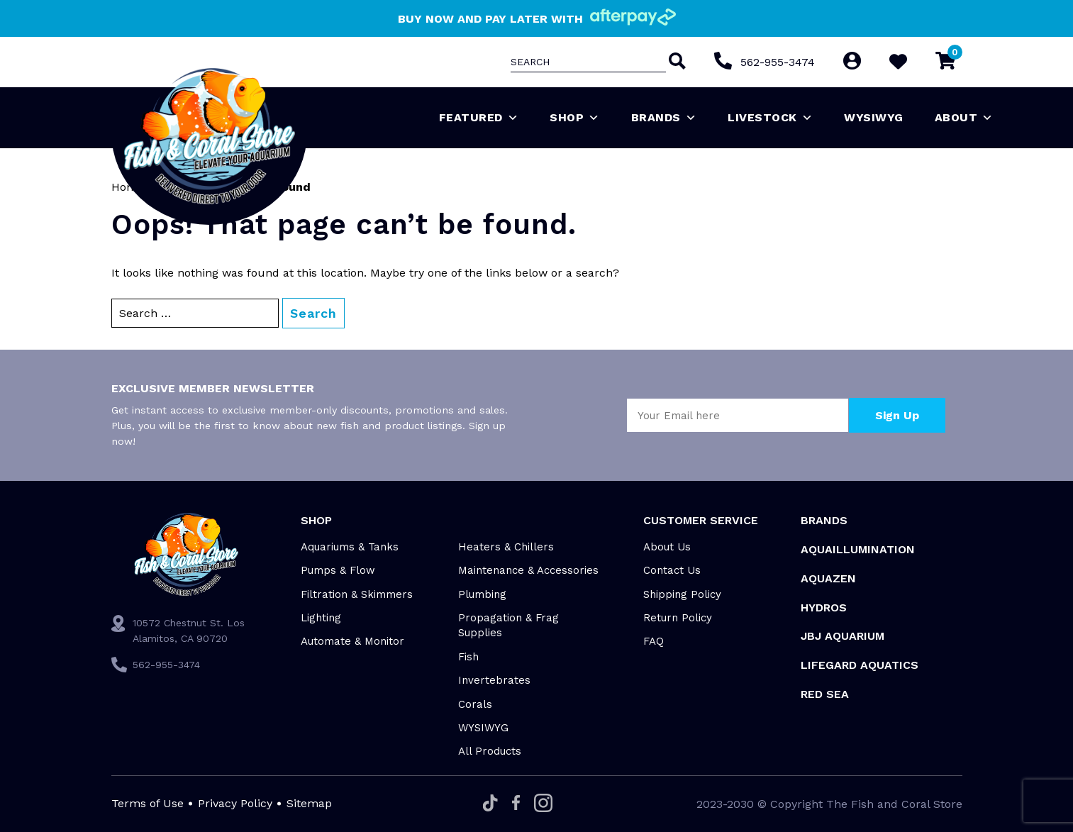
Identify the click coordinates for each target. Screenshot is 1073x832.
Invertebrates (494, 680)
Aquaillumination (858, 549)
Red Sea (825, 694)
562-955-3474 (777, 62)
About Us (667, 546)
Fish (468, 656)
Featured (479, 118)
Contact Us (672, 570)
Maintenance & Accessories (528, 570)
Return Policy (677, 617)
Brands (664, 118)
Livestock (770, 118)
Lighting (321, 617)
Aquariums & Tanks (350, 546)
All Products (489, 751)
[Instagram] (543, 804)
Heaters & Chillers (506, 546)
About (964, 118)
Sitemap (309, 803)
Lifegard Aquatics (859, 665)
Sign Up (897, 415)
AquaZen (828, 578)
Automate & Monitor (352, 641)
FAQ (653, 641)
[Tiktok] (490, 804)
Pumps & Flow (338, 570)
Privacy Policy (235, 803)
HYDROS (824, 607)
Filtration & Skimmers (357, 594)
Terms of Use (147, 803)
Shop (575, 118)
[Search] (676, 62)
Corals (475, 704)
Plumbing (482, 594)
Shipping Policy (682, 594)
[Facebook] (516, 803)
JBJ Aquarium (842, 636)
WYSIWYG (874, 117)
